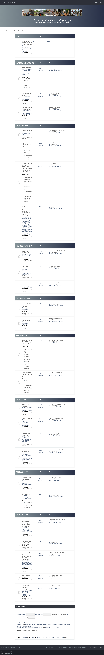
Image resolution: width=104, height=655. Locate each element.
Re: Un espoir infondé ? (55, 206)
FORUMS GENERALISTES (22, 514)
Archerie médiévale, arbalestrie (26, 354)
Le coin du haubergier (25, 252)
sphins (52, 69)
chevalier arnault (55, 164)
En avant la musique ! (25, 405)
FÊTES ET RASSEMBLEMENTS (27, 144)
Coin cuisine (26, 494)
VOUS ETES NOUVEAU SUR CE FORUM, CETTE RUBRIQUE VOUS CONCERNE (26, 62)
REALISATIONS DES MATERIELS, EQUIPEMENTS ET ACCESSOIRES (24, 246)
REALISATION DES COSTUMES (23, 298)
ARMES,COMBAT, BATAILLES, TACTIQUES (27, 342)
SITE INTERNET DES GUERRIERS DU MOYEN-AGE (27, 42)
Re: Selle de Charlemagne (55, 372)
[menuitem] (14, 2)
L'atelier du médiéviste (25, 267)
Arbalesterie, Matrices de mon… (57, 519)
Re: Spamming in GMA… (55, 585)
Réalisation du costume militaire (26, 304)
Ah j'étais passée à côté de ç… (57, 552)
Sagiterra (53, 144)
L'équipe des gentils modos (29, 630)
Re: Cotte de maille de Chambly (57, 251)
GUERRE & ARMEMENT (22, 335)
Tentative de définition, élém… (56, 107)
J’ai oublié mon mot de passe (59, 614)
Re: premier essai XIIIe (55, 282)
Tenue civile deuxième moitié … (57, 318)
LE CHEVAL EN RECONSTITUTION (27, 374)
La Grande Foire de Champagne (27, 131)
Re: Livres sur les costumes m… (57, 541)
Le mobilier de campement (26, 478)
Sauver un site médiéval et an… (57, 449)
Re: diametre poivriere (55, 477)
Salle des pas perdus (26, 576)
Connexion (19, 611)
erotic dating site (53, 67)
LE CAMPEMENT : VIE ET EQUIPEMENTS (22, 472)
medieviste (53, 374)
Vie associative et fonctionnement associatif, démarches (27, 556)
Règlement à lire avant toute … (57, 93)
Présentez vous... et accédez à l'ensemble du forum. (27, 82)
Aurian (65, 637)
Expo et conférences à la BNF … (57, 418)
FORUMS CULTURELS (21, 399)
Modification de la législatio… (56, 340)
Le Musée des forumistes (26, 450)
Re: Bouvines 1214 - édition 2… (57, 163)
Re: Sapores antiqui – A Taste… (57, 494)
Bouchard (53, 94)
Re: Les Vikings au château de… (57, 143)
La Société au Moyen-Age (26, 434)
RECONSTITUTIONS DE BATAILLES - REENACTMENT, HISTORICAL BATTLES (27, 168)
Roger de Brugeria (55, 478)
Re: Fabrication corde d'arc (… (57, 266)
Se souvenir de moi (22, 617)
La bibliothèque (27, 418)
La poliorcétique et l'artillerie (28, 349)
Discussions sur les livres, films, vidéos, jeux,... (27, 542)
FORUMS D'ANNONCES (22, 125)
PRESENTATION (27, 68)
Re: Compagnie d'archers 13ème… (58, 433)
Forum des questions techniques (25, 587)
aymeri (52, 207)
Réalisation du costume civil (26, 319)
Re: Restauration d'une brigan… (57, 303)
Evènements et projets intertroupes (28, 157)
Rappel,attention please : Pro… (57, 130)
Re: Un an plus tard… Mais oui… (57, 575)
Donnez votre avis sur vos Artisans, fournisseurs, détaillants (26, 523)
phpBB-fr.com (10, 653)
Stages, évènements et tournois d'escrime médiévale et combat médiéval (26, 211)
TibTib (52, 320)
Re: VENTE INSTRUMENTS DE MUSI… (58, 404)
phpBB (9, 651)
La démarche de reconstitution (27, 108)
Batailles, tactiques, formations (27, 366)
